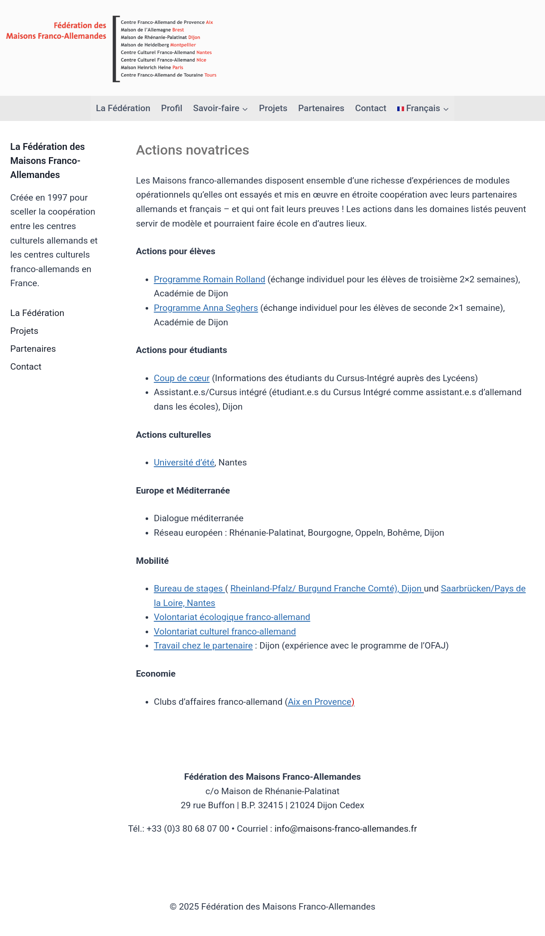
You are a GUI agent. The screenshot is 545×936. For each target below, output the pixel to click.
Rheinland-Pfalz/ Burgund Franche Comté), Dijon (327, 588)
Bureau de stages (189, 588)
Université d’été (184, 462)
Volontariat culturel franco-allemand (225, 631)
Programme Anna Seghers (206, 308)
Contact (371, 108)
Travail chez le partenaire (203, 645)
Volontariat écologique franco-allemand (232, 617)
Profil (171, 108)
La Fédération (123, 108)
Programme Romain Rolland (209, 279)
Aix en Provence (321, 702)
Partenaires (321, 108)
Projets (273, 108)
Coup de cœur (181, 378)
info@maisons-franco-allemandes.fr (346, 829)
